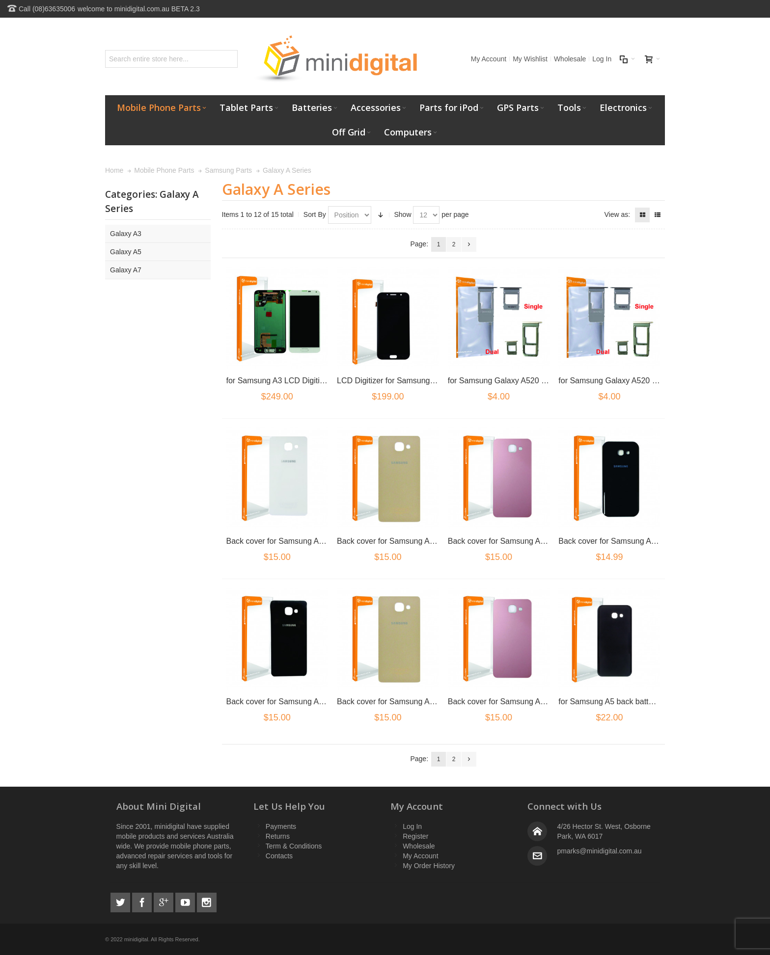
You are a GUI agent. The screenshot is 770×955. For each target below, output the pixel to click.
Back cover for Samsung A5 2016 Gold (404, 701)
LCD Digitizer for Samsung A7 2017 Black (409, 380)
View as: (617, 214)
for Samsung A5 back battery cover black (629, 701)
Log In (601, 59)
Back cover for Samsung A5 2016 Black (295, 701)
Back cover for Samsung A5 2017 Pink (515, 541)
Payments (281, 826)
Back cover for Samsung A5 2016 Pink (515, 701)
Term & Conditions (294, 846)
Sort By (314, 214)
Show (403, 214)
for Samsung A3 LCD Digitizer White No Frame (308, 380)
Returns (278, 836)
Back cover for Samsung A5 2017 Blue (293, 541)
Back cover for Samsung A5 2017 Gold (404, 541)
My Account (488, 59)
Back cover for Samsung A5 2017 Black (627, 541)
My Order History (429, 866)
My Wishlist (530, 59)
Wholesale (570, 59)
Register (415, 836)
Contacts (279, 856)
